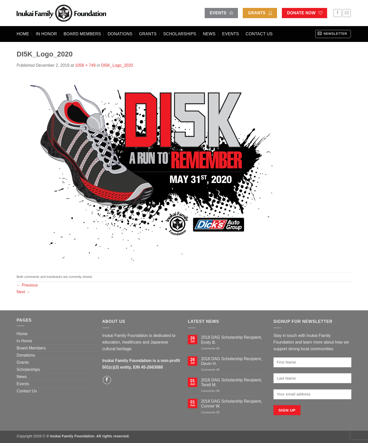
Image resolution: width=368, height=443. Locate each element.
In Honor (46, 34)
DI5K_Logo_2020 (117, 65)
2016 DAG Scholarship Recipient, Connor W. (231, 403)
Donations (120, 34)
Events (230, 34)
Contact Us (259, 34)
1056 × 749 (85, 65)
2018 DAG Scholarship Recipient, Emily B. (231, 339)
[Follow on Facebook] (337, 13)
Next (23, 292)
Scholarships (179, 34)
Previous (27, 285)
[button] (333, 34)
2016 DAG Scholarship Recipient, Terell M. (231, 382)
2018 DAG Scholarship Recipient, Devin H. (231, 361)
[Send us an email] (346, 13)
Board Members (82, 34)
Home (23, 34)
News (209, 34)
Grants (148, 34)
